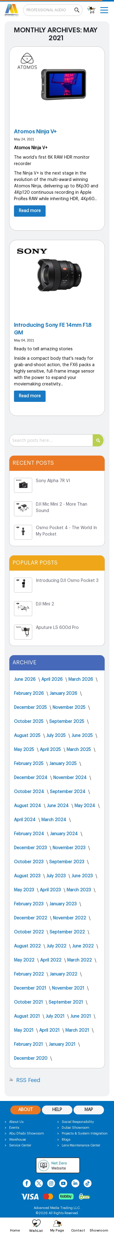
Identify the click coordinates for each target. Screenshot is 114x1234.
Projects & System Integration (85, 1133)
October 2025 (29, 722)
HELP (57, 1110)
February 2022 (29, 974)
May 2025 (24, 750)
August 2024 (28, 806)
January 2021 (63, 1044)
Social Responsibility (78, 1122)
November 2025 (70, 707)
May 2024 (85, 806)
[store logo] (12, 10)
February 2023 (29, 904)
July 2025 (56, 736)
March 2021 (77, 1030)
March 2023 (79, 890)
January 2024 (64, 834)
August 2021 (27, 1016)
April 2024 (25, 820)
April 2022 (51, 960)
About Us (16, 1122)
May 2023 (24, 890)
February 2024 (29, 834)
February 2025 (29, 764)
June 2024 (58, 806)
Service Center (20, 1145)
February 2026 (29, 693)
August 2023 (28, 876)
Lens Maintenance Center (81, 1145)
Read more (30, 211)
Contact (78, 1230)
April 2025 (51, 750)
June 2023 (82, 876)
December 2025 (31, 707)
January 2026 (64, 693)
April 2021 (50, 1030)
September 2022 (68, 932)
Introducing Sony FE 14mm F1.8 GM (53, 329)
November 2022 (70, 918)
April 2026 (52, 679)
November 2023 (70, 848)
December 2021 (30, 988)
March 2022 (80, 960)
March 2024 (54, 820)
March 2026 (81, 679)
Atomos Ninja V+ (35, 131)
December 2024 (31, 778)
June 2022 (83, 946)
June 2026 (25, 679)
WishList (36, 1230)
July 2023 (56, 876)
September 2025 (67, 722)
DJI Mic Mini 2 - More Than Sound (61, 507)
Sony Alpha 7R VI (53, 481)
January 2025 (63, 764)
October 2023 (29, 862)
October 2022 (29, 932)
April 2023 (51, 890)
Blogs (66, 1139)
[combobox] (57, 440)
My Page (57, 1230)
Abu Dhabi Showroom (26, 1133)
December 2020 (31, 1058)
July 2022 (57, 946)
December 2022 (31, 918)
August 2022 (28, 946)
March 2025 (79, 750)
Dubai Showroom (75, 1127)
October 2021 (29, 1002)
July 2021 (56, 1016)
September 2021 (66, 1002)
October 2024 (29, 792)
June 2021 (81, 1016)
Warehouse (17, 1139)
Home (15, 1230)
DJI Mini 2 (45, 604)
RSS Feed (28, 1080)
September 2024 (68, 792)
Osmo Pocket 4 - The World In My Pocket (66, 531)
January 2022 (64, 974)
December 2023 (31, 848)
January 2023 (63, 904)
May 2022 (25, 960)
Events (14, 1127)
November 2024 (70, 778)
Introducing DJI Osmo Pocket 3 (67, 581)
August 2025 (28, 736)
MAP (89, 1110)
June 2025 (82, 736)
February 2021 (29, 1044)
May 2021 (24, 1030)
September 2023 (67, 862)
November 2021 (68, 988)
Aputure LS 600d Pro (57, 628)
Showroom (99, 1230)
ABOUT (25, 1110)
